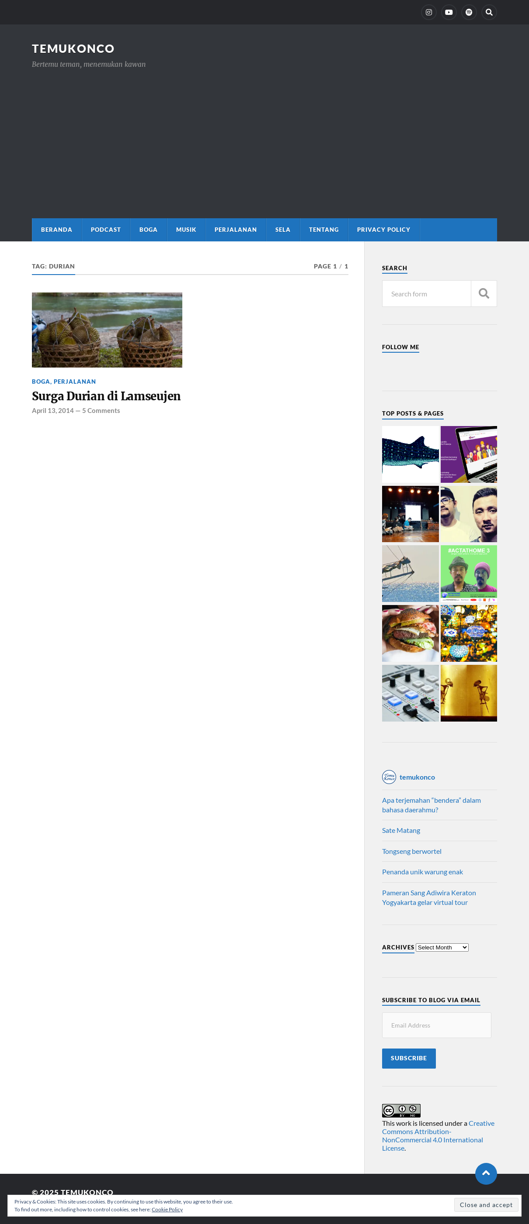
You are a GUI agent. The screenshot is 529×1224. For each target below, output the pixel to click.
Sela (283, 229)
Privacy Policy (384, 229)
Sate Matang (401, 830)
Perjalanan (236, 229)
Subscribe (409, 1058)
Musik (186, 229)
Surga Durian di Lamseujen (106, 396)
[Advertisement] (265, 135)
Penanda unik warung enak (422, 871)
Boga (148, 229)
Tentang (324, 229)
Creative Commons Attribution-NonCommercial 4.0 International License (438, 1135)
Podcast (106, 229)
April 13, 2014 (53, 410)
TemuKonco (73, 48)
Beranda (57, 229)
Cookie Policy (167, 1209)
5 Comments (101, 410)
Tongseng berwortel (412, 851)
